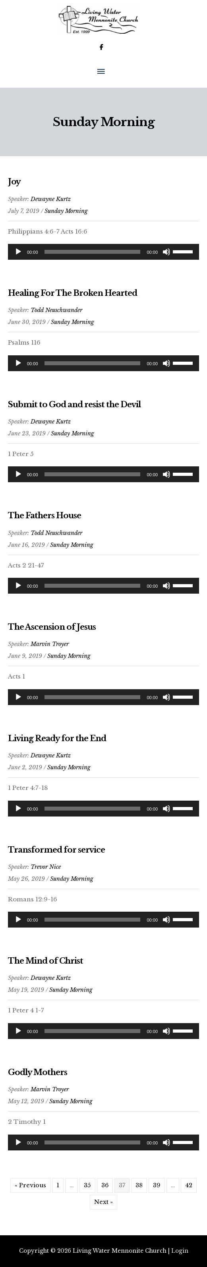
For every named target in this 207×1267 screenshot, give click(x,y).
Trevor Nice (46, 866)
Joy (14, 181)
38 (139, 1185)
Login (179, 1251)
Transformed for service (56, 850)
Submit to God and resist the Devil (74, 404)
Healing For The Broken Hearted (72, 293)
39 (157, 1185)
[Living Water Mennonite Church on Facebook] (101, 47)
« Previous (30, 1185)
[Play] (18, 252)
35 (87, 1185)
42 (188, 1185)
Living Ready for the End (57, 738)
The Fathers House (44, 515)
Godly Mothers (37, 1072)
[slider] (92, 252)
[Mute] (166, 252)
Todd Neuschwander (56, 310)
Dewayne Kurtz (51, 199)
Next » (103, 1202)
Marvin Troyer (50, 644)
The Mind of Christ (45, 961)
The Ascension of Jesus (52, 627)
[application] (103, 252)
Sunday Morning (66, 211)
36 (104, 1185)
